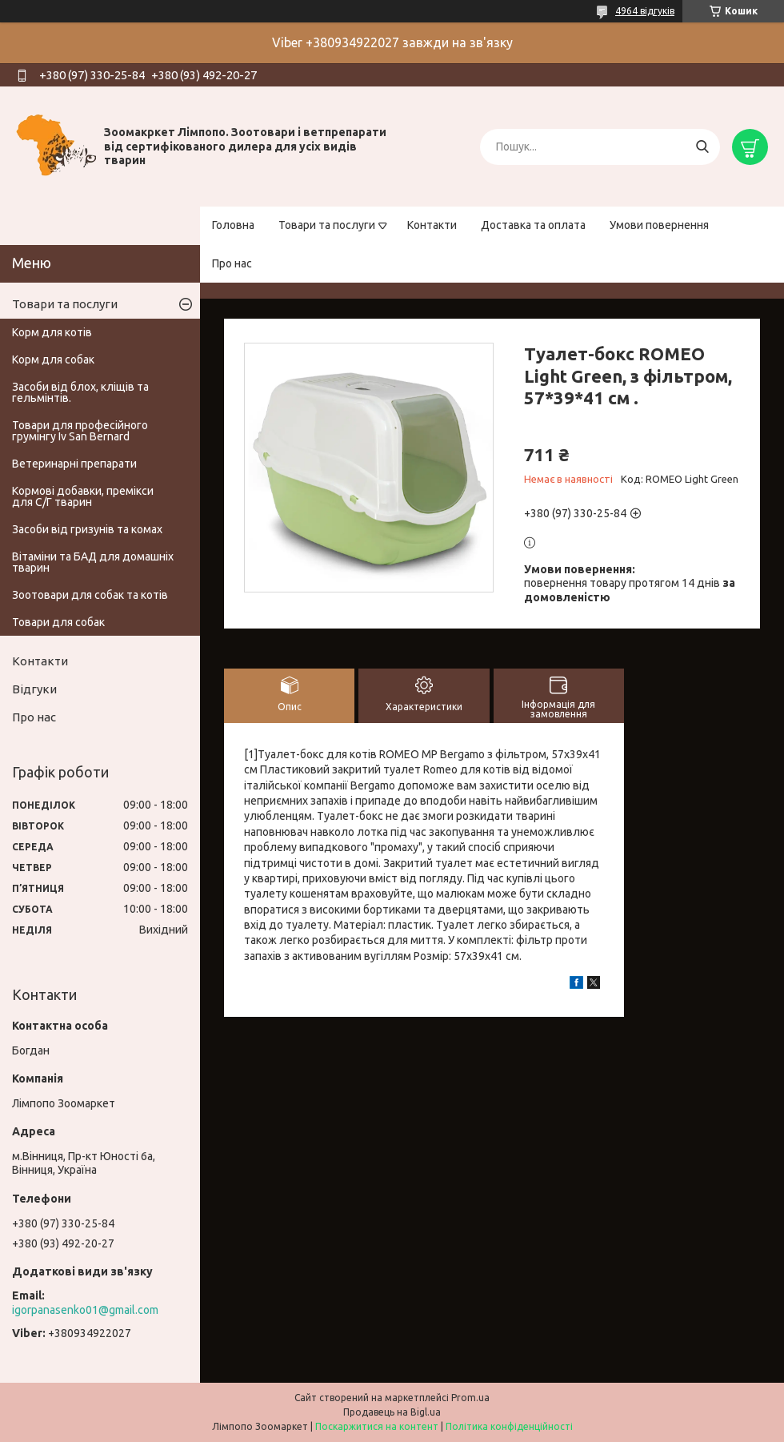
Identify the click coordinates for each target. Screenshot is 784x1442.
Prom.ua (470, 1397)
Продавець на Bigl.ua (392, 1412)
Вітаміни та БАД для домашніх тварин (93, 562)
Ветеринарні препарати (74, 463)
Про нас (232, 263)
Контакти (432, 225)
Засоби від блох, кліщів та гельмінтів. (80, 392)
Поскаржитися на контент (376, 1426)
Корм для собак (53, 359)
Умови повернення (659, 225)
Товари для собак (58, 622)
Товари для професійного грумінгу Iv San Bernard (80, 431)
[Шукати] (702, 147)
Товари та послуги (326, 225)
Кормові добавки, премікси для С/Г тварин (83, 496)
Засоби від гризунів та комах (87, 529)
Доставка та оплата (533, 225)
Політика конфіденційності (509, 1426)
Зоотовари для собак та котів (90, 594)
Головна (233, 225)
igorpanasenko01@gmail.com (85, 1309)
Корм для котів (52, 332)
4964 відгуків (644, 11)
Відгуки (34, 689)
